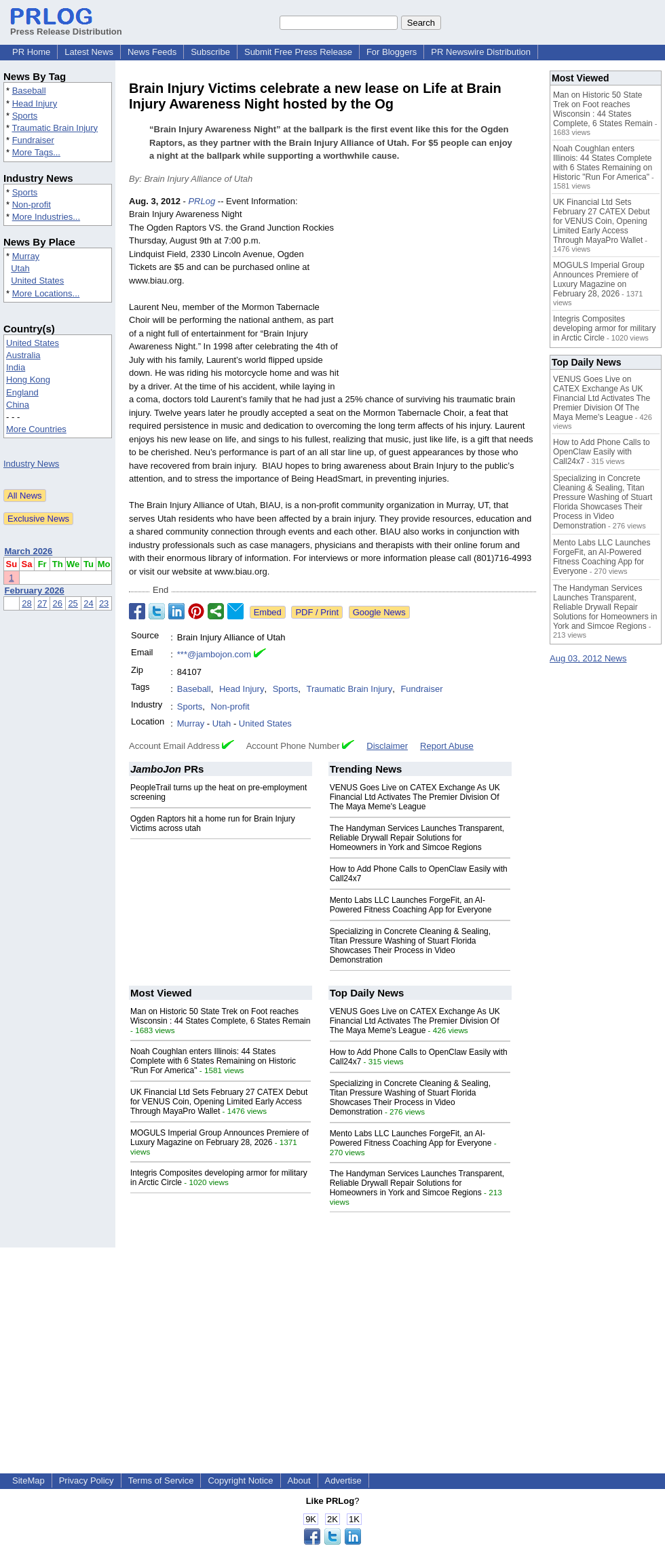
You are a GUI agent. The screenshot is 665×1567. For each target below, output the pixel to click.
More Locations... (46, 293)
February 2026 (34, 590)
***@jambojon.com (214, 654)
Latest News (88, 52)
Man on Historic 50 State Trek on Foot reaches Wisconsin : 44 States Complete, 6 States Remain (220, 1016)
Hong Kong (28, 379)
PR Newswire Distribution (481, 52)
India (15, 367)
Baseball (29, 90)
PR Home (31, 52)
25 (72, 603)
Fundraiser (33, 140)
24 (88, 603)
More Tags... (36, 152)
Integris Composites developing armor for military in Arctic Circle (604, 328)
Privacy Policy (86, 1480)
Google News (379, 612)
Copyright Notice (240, 1480)
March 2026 (29, 551)
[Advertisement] (441, 294)
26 (57, 603)
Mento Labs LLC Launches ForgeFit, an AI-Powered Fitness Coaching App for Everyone (411, 904)
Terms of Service (161, 1480)
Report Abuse (447, 746)
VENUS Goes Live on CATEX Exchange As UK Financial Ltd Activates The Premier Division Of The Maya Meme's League (415, 797)
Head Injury (34, 103)
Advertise (343, 1480)
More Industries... (46, 217)
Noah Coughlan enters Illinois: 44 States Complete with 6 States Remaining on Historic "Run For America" (213, 1061)
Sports (25, 116)
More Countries (36, 429)
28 (26, 603)
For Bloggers (391, 52)
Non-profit (31, 204)
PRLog (201, 201)
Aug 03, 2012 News (588, 658)
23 (104, 603)
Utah (20, 268)
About (299, 1480)
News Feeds (152, 52)
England (22, 392)
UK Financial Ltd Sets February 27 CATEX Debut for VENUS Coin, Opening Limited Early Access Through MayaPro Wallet (218, 1101)
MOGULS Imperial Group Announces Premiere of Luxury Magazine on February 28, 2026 (219, 1137)
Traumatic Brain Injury (55, 128)
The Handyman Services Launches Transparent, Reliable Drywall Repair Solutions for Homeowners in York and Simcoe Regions (417, 838)
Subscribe (210, 52)
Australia (23, 355)
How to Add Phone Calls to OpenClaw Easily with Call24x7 (601, 452)
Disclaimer (387, 746)
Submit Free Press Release (298, 52)
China (17, 405)
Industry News (31, 464)
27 (42, 603)
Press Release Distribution (66, 26)
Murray (25, 256)
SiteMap (28, 1480)
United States (37, 280)
